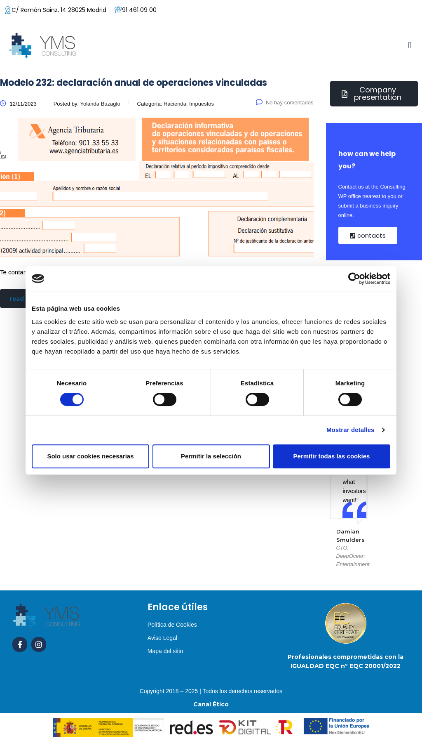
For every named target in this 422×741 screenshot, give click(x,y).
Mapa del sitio (165, 651)
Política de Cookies (172, 624)
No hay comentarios (285, 102)
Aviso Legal (162, 638)
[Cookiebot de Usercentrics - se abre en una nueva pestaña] (354, 278)
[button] (410, 45)
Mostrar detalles (350, 429)
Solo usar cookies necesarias (90, 456)
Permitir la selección (211, 456)
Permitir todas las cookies (331, 456)
